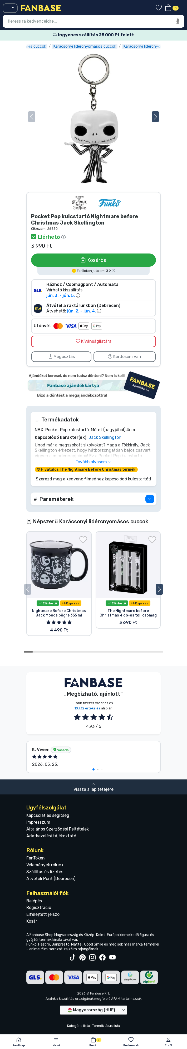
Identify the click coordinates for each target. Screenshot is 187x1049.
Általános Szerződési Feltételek (57, 829)
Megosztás (61, 356)
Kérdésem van (124, 356)
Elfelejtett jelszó (43, 914)
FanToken (35, 858)
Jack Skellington (104, 437)
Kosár (31, 921)
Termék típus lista (106, 1026)
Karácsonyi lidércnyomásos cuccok (92, 46)
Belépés (34, 900)
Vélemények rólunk (44, 864)
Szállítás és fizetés (44, 871)
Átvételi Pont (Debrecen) (50, 878)
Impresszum (38, 822)
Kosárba (93, 260)
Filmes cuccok (41, 46)
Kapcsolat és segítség (47, 815)
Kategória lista (78, 1026)
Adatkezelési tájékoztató (51, 835)
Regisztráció (38, 907)
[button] (155, 117)
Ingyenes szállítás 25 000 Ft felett (93, 34)
